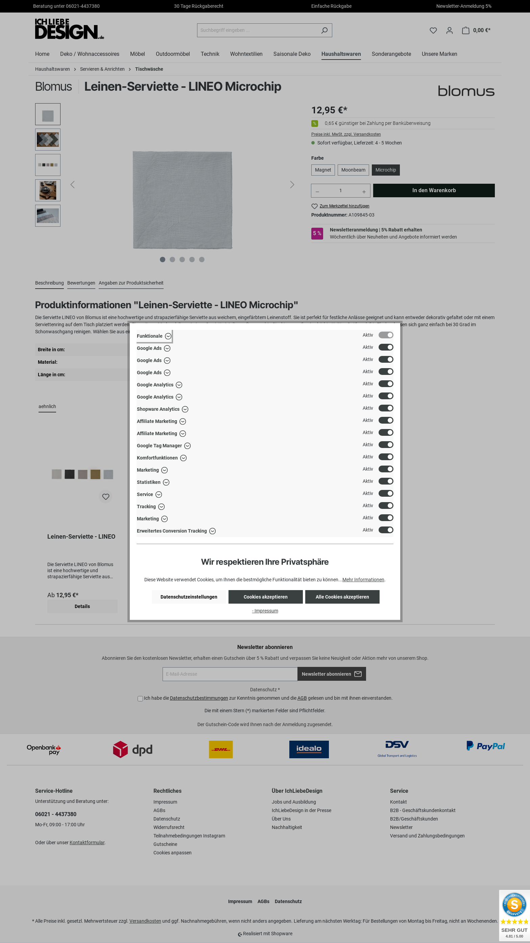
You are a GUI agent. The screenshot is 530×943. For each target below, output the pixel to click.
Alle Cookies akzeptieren (342, 597)
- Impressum (265, 610)
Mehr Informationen (363, 579)
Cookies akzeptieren (266, 597)
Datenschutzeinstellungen (189, 597)
